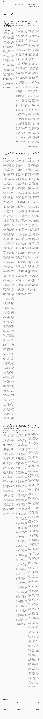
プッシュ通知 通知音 (33, 154)
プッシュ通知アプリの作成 (21, 154)
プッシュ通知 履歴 (21, 22)
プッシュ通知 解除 (33, 22)
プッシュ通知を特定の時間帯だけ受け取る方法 (8, 426)
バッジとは (32, 425)
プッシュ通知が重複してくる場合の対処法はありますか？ (8, 24)
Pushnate (5, 1)
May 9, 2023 (5, 28)
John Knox (5, 30)
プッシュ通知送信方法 (8, 154)
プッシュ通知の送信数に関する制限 (21, 426)
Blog (9, 30)
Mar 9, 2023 (5, 430)
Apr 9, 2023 (5, 156)
